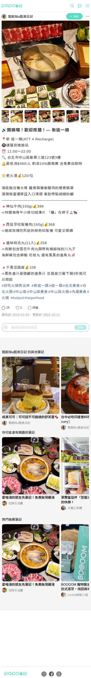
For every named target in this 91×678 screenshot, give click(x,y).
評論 (80, 327)
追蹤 (74, 16)
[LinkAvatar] (5, 16)
